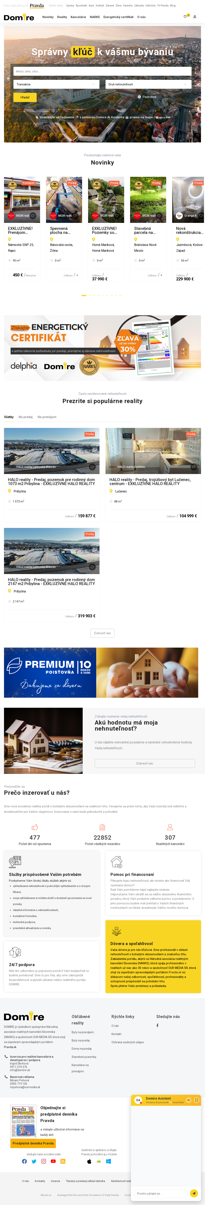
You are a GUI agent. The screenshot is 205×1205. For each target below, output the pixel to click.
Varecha (128, 5)
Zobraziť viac (102, 611)
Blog (173, 5)
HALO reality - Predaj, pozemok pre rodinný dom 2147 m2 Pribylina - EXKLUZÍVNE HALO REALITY (51, 559)
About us (46, 1172)
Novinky (47, 17)
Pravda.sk (175, 950)
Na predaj (26, 394)
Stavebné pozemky (84, 1034)
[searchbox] (103, 71)
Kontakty (40, 1158)
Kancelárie (78, 17)
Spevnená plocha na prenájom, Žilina (142, 228)
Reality (62, 17)
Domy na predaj (81, 1026)
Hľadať (25, 97)
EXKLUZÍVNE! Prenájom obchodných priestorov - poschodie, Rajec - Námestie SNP (51, 230)
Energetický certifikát (119, 17)
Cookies (129, 1172)
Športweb (81, 5)
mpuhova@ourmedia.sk (25, 1064)
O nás (141, 17)
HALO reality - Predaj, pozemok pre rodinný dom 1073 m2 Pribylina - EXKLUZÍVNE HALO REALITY (51, 459)
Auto (91, 5)
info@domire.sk (20, 1047)
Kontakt (116, 1011)
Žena (119, 5)
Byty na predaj (81, 1018)
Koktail (100, 5)
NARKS (95, 17)
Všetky (9, 394)
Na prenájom (47, 394)
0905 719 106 (18, 1061)
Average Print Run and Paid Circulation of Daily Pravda (88, 1172)
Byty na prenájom (83, 1009)
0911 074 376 (18, 1044)
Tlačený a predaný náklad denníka (85, 1158)
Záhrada (139, 5)
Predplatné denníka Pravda (33, 1121)
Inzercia (55, 1158)
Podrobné (147, 97)
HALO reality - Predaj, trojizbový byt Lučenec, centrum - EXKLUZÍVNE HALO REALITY (150, 459)
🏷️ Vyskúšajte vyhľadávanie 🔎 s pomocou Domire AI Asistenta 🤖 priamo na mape (94, 117)
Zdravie (110, 5)
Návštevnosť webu (122, 1158)
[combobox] (102, 71)
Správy (70, 5)
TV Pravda (163, 5)
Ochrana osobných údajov (128, 1019)
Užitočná (150, 5)
